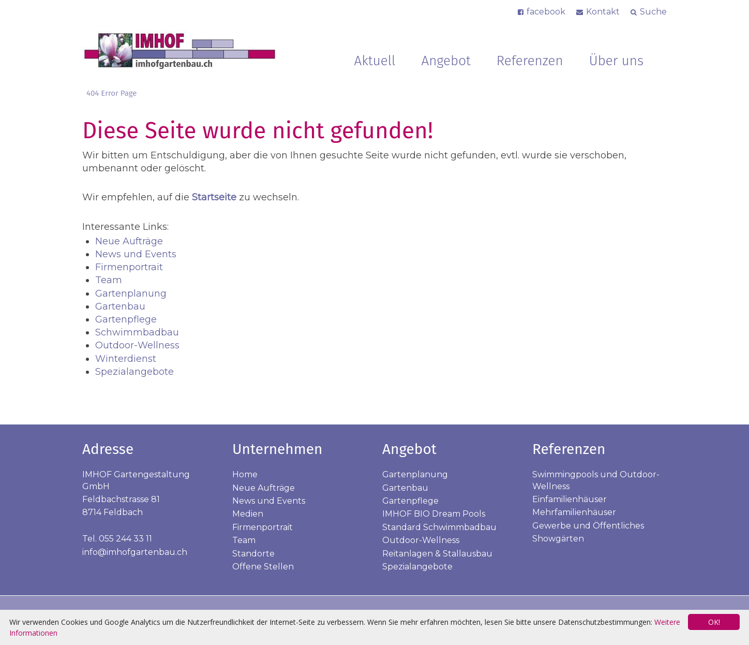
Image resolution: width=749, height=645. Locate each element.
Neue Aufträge (129, 241)
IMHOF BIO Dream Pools (433, 514)
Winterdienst (125, 358)
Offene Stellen (263, 566)
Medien (247, 514)
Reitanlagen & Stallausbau (437, 554)
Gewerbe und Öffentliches (588, 526)
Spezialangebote (134, 371)
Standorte (253, 554)
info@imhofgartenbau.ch (134, 552)
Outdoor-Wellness (137, 345)
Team (108, 280)
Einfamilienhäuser (569, 499)
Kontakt (603, 12)
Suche (653, 12)
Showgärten (558, 539)
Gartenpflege (126, 319)
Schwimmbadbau (137, 332)
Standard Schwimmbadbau (439, 527)
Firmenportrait (129, 267)
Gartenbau (120, 306)
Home (245, 474)
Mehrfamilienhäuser (574, 512)
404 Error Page (111, 93)
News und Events (135, 254)
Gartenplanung (131, 293)
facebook (546, 12)
